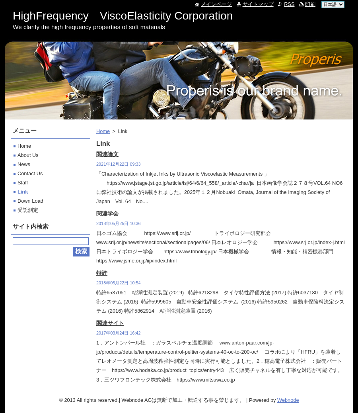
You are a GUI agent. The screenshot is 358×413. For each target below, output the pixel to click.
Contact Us (30, 173)
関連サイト (110, 323)
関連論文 (107, 154)
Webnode (288, 400)
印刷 (310, 4)
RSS (289, 4)
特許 (101, 273)
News (24, 164)
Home (103, 131)
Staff (23, 183)
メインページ (216, 4)
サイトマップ (258, 4)
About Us (28, 155)
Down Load (30, 201)
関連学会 (107, 213)
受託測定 (28, 210)
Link (23, 192)
